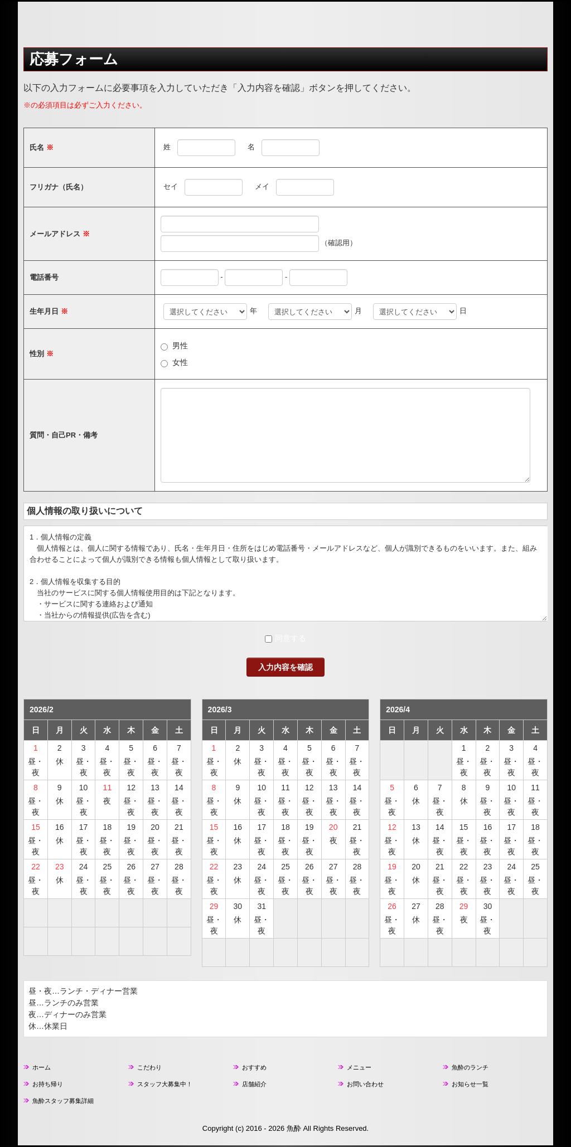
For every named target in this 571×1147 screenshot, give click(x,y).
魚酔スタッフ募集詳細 (63, 1100)
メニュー (359, 1067)
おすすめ (254, 1067)
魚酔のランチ (470, 1067)
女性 (180, 362)
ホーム (41, 1067)
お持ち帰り (47, 1084)
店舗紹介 (254, 1084)
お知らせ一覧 (470, 1084)
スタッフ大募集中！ (164, 1084)
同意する (290, 638)
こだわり (149, 1067)
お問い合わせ (365, 1084)
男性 (180, 345)
